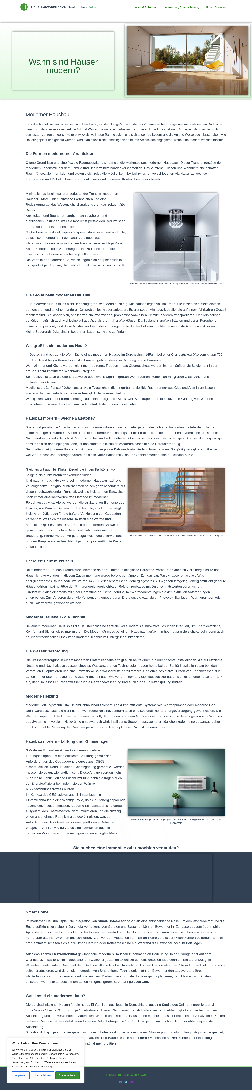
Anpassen (20, 1075)
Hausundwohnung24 (48, 7)
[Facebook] (120, 1082)
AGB (143, 1074)
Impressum (113, 1074)
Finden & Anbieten (147, 7)
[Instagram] (131, 1082)
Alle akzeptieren (67, 1075)
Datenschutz (130, 1074)
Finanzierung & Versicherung (183, 7)
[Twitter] (126, 1082)
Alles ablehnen (42, 1075)
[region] (45, 1060)
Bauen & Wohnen (218, 7)
